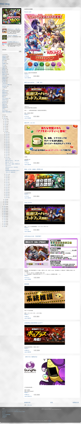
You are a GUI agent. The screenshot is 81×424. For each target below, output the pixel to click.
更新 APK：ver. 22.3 (29, 122)
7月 (5, 127)
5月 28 (7, 137)
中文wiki (3, 417)
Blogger (49, 420)
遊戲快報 (29, 77)
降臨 (3, 96)
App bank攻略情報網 (6, 414)
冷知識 (3, 66)
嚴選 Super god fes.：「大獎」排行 (33, 82)
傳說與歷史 (4, 86)
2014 (5, 223)
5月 (5, 131)
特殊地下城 (4, 77)
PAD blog (4, 4)
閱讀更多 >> (26, 73)
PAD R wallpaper (5, 98)
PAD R (3, 75)
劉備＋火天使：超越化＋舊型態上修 (33, 169)
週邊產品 (4, 78)
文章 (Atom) (29, 405)
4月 (5, 199)
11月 (6, 121)
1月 (5, 204)
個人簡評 (4, 81)
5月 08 (7, 185)
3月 (5, 201)
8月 (5, 126)
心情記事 (4, 83)
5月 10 (7, 182)
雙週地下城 (4, 74)
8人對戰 (3, 87)
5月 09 (7, 184)
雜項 (3, 60)
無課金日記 (29, 396)
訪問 (3, 108)
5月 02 (7, 195)
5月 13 (7, 177)
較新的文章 (27, 402)
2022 (5, 209)
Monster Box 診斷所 (6, 84)
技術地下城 (4, 93)
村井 (3, 65)
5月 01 (7, 197)
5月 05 (7, 190)
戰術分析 (4, 72)
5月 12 (7, 179)
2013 (5, 224)
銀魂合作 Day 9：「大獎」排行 (13, 29)
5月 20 (7, 150)
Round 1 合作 (27, 12)
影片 (3, 62)
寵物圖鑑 (29, 118)
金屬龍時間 (4, 416)
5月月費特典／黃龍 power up (13, 41)
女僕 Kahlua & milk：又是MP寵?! (32, 236)
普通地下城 (4, 105)
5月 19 (7, 152)
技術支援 (4, 95)
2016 (5, 219)
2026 (5, 116)
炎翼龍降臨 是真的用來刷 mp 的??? (33, 323)
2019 (5, 214)
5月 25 (7, 142)
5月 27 (7, 139)
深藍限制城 (4, 107)
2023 (5, 208)
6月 (5, 129)
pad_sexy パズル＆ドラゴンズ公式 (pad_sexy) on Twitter (13, 411)
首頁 (51, 402)
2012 (5, 226)
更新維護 (26, 284)
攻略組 (3, 68)
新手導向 (4, 71)
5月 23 (7, 145)
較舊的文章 (76, 402)
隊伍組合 (4, 69)
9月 (5, 124)
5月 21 (7, 149)
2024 (5, 206)
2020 (5, 213)
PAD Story (4, 110)
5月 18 (7, 154)
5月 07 (7, 187)
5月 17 (7, 155)
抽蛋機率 (4, 63)
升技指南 (4, 80)
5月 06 (7, 189)
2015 (5, 221)
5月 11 (7, 180)
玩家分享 (4, 104)
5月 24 (7, 144)
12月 (6, 119)
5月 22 (7, 147)
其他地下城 (4, 99)
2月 (5, 202)
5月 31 (7, 132)
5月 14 (7, 175)
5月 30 (7, 134)
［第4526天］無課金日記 (12, 35)
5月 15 (7, 174)
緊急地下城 (4, 90)
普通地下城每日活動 (6, 111)
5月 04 (7, 192)
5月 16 (7, 157)
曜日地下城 (4, 102)
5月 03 (7, 194)
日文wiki (3, 413)
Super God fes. (28, 202)
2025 (5, 118)
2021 (5, 211)
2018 (5, 216)
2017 (5, 218)
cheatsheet (4, 101)
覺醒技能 (4, 92)
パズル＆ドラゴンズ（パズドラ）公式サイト (11, 410)
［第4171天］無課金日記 (30, 356)
